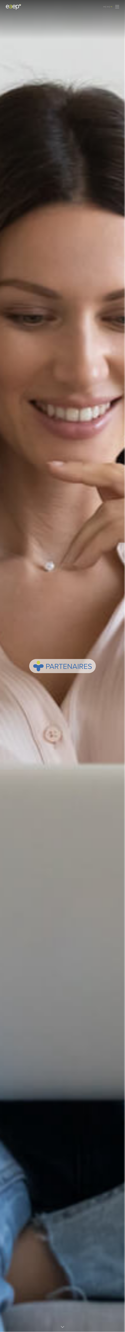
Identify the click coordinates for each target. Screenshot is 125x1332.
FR (111, 7)
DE (108, 7)
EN (104, 7)
